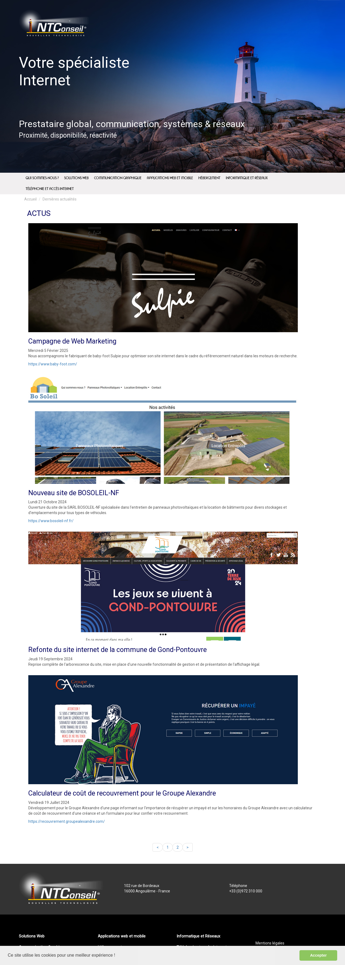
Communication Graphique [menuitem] (118, 178)
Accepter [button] (318, 955)
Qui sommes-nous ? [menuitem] (42, 178)
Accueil (30, 199)
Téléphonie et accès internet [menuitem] (50, 189)
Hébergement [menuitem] (209, 178)
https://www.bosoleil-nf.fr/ (51, 521)
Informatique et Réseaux (198, 936)
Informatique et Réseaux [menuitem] (247, 178)
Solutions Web (31, 936)
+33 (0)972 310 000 (245, 891)
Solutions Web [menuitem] (76, 178)
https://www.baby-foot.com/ (52, 364)
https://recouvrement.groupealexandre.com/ (66, 821)
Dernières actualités (60, 199)
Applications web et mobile (122, 936)
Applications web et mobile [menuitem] (170, 178)
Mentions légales (270, 943)
